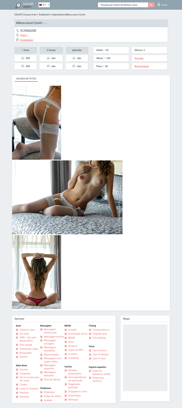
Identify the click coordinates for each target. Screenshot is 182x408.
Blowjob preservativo (74, 372)
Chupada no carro (77, 391)
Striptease (49, 392)
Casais (23, 384)
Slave (71, 341)
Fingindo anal (100, 333)
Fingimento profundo (74, 386)
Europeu (139, 58)
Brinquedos (26, 352)
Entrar (163, 4)
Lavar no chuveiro (29, 388)
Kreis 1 (34, 14)
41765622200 (28, 30)
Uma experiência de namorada (77, 379)
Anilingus (73, 399)
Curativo (72, 354)
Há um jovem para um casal (29, 379)
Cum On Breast (101, 354)
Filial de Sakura (52, 379)
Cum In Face (99, 358)
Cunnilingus (74, 395)
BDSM (71, 337)
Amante (72, 329)
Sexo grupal (26, 344)
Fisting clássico (101, 329)
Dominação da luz (78, 333)
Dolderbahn (44, 14)
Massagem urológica (50, 342)
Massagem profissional (50, 331)
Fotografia (25, 373)
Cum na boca (100, 350)
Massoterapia (51, 354)
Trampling (73, 358)
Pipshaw (24, 392)
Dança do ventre (52, 396)
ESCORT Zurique (23, 14)
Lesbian (48, 400)
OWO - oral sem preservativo (28, 339)
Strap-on (72, 345)
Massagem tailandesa (50, 349)
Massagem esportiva (50, 367)
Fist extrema (99, 337)
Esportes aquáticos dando (102, 372)
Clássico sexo (27, 329)
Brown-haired (142, 66)
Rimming (24, 396)
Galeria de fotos (26, 78)
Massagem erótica (54, 336)
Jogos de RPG (75, 349)
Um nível (24, 333)
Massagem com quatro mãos (52, 360)
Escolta (24, 369)
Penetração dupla (29, 348)
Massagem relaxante (50, 374)
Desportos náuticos (98, 379)
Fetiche (23, 356)
